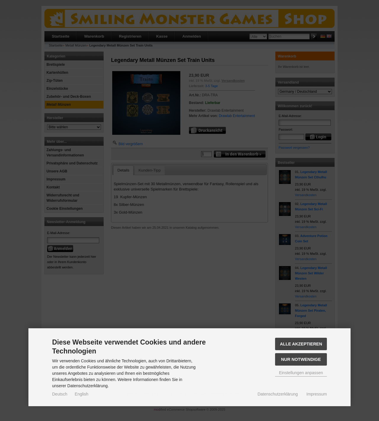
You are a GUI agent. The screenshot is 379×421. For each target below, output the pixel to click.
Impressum (316, 394)
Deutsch (59, 394)
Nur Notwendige (301, 359)
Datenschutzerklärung (278, 394)
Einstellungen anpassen (301, 372)
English (81, 394)
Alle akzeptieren (301, 344)
